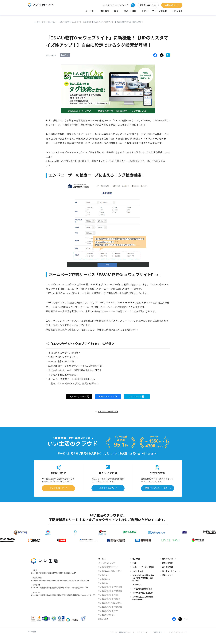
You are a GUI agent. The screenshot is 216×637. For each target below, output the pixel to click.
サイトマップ (142, 632)
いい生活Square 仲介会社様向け (110, 602)
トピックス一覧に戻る (108, 412)
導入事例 (105, 12)
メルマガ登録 (167, 567)
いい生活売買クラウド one (108, 610)
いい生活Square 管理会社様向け (110, 570)
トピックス (177, 12)
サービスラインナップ (106, 562)
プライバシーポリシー (178, 632)
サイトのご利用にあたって (121, 632)
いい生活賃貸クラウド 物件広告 (110, 587)
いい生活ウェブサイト (106, 614)
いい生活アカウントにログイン (114, 6)
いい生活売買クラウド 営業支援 (110, 606)
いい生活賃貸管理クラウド (108, 566)
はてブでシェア (137, 396)
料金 (116, 12)
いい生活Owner (104, 578)
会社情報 (158, 632)
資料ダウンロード (148, 5)
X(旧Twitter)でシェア (79, 396)
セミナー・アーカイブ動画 (154, 12)
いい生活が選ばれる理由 (142, 588)
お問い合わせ (171, 5)
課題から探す (103, 618)
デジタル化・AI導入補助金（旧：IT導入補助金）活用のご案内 (143, 577)
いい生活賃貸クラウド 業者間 (109, 598)
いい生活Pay (103, 582)
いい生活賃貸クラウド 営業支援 (110, 591)
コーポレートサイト (170, 571)
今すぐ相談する (57, 488)
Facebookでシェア (108, 396)
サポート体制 (130, 12)
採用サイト (166, 575)
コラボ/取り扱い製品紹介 (143, 592)
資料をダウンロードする (156, 488)
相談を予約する (106, 488)
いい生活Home (103, 574)
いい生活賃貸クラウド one (108, 594)
